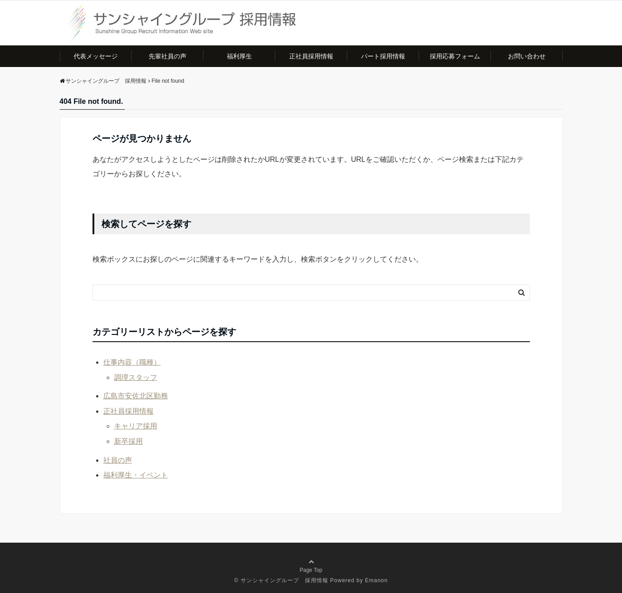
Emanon (376, 580)
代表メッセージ (96, 56)
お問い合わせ (527, 56)
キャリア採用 (135, 426)
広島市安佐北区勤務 (135, 396)
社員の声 (117, 460)
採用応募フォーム (455, 56)
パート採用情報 (383, 56)
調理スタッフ (135, 377)
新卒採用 (128, 441)
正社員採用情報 (311, 56)
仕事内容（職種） (132, 362)
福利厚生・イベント (135, 475)
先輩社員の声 (167, 56)
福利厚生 (239, 56)
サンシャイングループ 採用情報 (284, 580)
